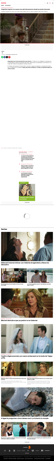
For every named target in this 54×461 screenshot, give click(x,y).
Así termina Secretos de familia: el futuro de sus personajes (12, 285)
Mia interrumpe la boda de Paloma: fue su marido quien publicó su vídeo (39, 379)
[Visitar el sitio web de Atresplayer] (48, 450)
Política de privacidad (12, 458)
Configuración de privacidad (39, 458)
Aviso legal (6, 458)
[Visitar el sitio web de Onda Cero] (33, 450)
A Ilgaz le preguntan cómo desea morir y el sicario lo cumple (24, 418)
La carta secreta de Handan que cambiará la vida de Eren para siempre (39, 438)
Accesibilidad (47, 458)
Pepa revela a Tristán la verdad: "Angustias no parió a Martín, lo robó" (27, 167)
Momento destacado (26, 154)
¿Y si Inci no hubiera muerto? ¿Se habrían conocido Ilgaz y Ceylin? (39, 285)
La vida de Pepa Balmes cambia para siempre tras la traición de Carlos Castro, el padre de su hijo (27, 158)
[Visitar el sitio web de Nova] (19, 450)
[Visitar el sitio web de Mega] (23, 450)
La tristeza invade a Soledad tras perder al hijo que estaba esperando (27, 174)
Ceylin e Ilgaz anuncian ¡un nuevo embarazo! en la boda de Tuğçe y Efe (26, 357)
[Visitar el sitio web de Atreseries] (28, 450)
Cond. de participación (29, 458)
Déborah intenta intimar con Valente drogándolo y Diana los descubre (25, 264)
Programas (8, 5)
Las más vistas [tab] (23, 151)
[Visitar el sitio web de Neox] (14, 450)
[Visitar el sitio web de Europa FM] (37, 450)
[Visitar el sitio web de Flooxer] (27, 453)
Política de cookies (20, 458)
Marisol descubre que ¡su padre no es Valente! (19, 320)
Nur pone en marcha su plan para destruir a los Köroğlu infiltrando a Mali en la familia (13, 438)
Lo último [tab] (30, 151)
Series (2, 5)
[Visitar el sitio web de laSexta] (9, 450)
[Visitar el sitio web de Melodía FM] (42, 450)
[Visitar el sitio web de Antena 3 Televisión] (5, 450)
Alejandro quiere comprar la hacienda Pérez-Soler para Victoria (13, 379)
